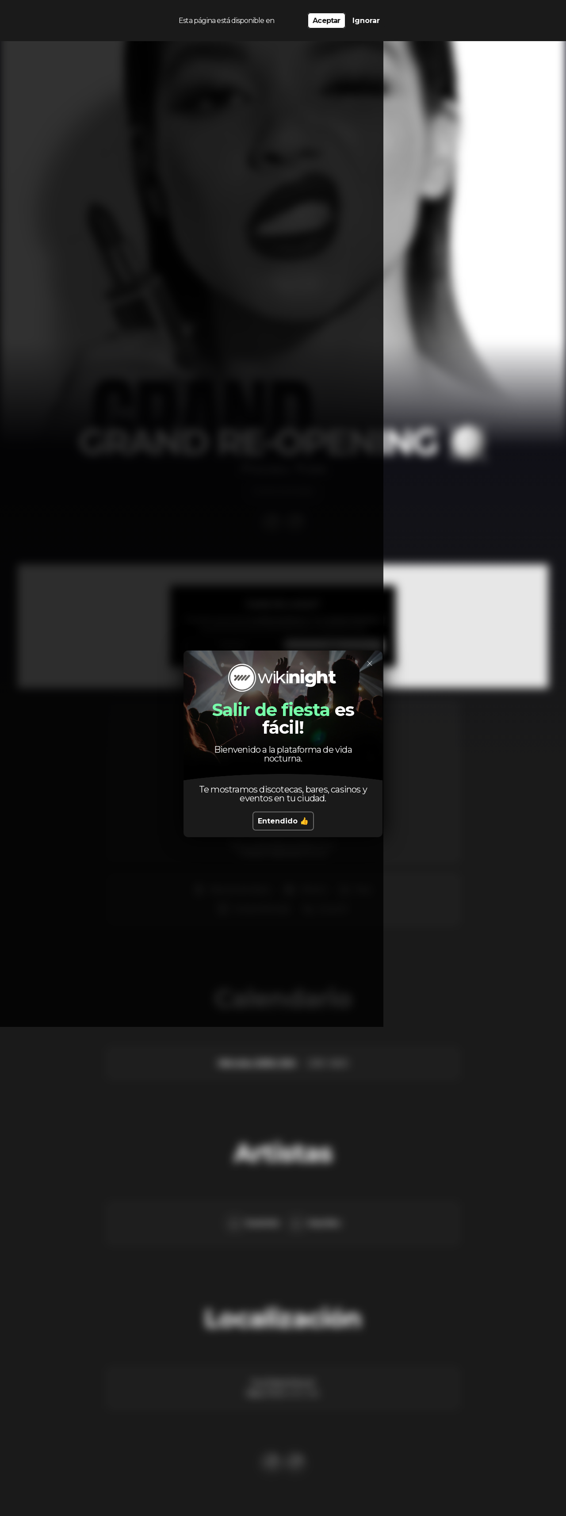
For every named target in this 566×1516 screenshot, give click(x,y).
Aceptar (326, 18)
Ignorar (366, 18)
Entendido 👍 (283, 821)
